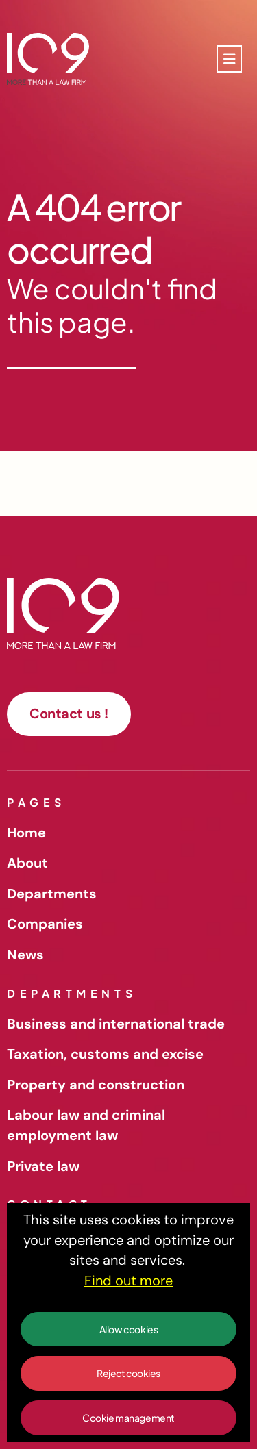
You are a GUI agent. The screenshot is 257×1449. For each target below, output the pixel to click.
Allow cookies (128, 1329)
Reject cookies (128, 1373)
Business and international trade (116, 1024)
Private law (43, 1166)
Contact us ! (68, 713)
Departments (52, 894)
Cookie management (128, 1417)
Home (26, 833)
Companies (45, 924)
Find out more (128, 1280)
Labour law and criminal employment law (86, 1125)
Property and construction (95, 1085)
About (27, 863)
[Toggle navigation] (229, 59)
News (25, 954)
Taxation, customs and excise (105, 1054)
